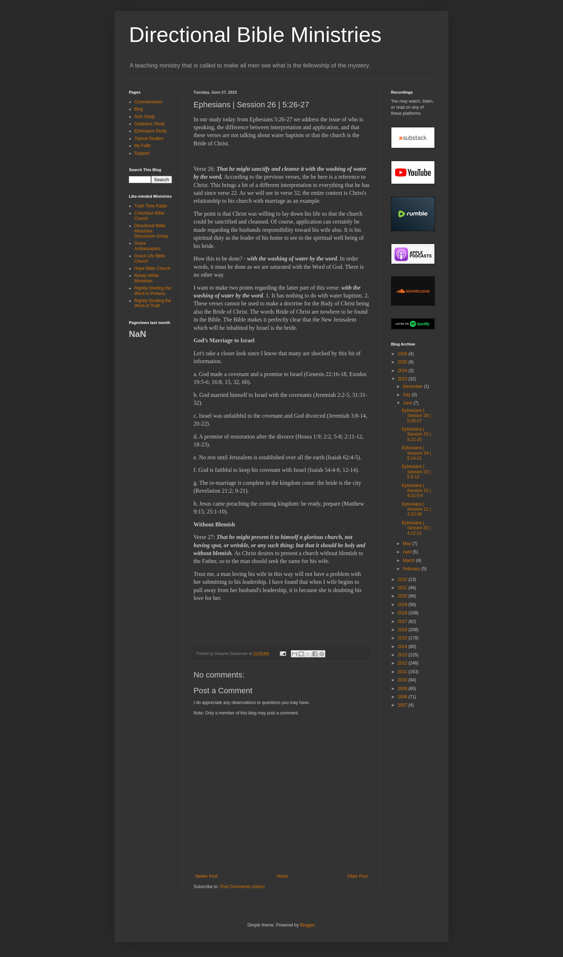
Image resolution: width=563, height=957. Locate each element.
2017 (403, 621)
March (409, 560)
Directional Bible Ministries (255, 35)
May (407, 543)
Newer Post (206, 876)
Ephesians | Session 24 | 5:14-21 (416, 453)
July (407, 394)
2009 (403, 688)
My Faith (142, 145)
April (408, 551)
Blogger (307, 925)
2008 (403, 696)
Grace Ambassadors (147, 246)
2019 (403, 604)
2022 (403, 579)
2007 (403, 705)
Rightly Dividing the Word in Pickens (152, 291)
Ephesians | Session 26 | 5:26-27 (416, 415)
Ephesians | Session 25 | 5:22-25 (416, 434)
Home (282, 876)
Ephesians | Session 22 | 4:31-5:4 (416, 490)
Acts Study (144, 116)
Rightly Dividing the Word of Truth (152, 303)
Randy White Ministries (146, 278)
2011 (403, 671)
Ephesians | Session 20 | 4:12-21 (416, 528)
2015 (403, 638)
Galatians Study (149, 123)
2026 (403, 353)
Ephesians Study (150, 130)
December (413, 386)
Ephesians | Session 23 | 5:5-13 (416, 471)
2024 (403, 370)
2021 (403, 587)
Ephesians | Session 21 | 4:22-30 (416, 509)
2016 (403, 629)
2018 (403, 612)
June (408, 402)
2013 (403, 654)
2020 (403, 596)
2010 (403, 679)
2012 (403, 663)
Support (141, 153)
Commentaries (148, 101)
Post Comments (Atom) (242, 886)
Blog (138, 109)
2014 (403, 646)
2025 (403, 362)
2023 (403, 378)
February (412, 568)
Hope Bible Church (152, 268)
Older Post (357, 876)
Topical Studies (148, 138)
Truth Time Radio (150, 205)
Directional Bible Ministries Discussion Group (151, 231)
